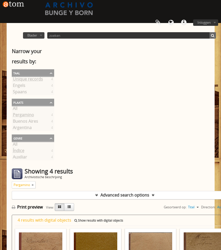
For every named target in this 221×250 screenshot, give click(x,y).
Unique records (28, 80)
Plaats (18, 102)
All (15, 109)
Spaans (20, 93)
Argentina (22, 128)
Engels (19, 86)
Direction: (208, 207)
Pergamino (23, 116)
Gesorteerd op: (175, 207)
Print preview (27, 207)
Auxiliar (20, 158)
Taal (171, 22)
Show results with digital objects (98, 220)
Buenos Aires (25, 122)
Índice (18, 151)
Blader (32, 35)
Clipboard (158, 22)
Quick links (183, 22)
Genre (17, 138)
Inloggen (204, 22)
